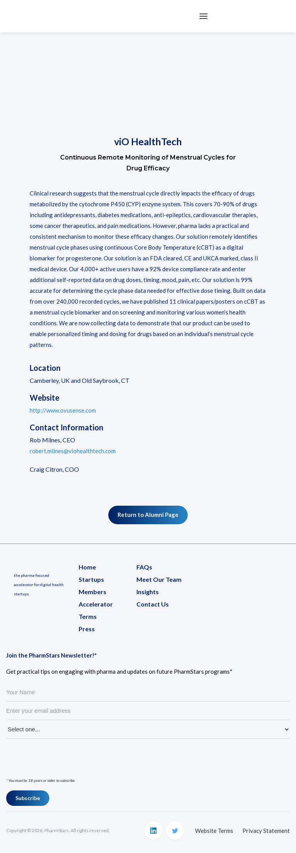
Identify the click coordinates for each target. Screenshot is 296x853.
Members (92, 591)
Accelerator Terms (96, 610)
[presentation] (64, 758)
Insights (147, 591)
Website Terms (214, 830)
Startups (91, 579)
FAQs (144, 567)
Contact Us (152, 604)
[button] (203, 16)
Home (87, 567)
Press (87, 628)
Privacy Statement (266, 830)
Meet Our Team (159, 579)
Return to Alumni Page (148, 514)
